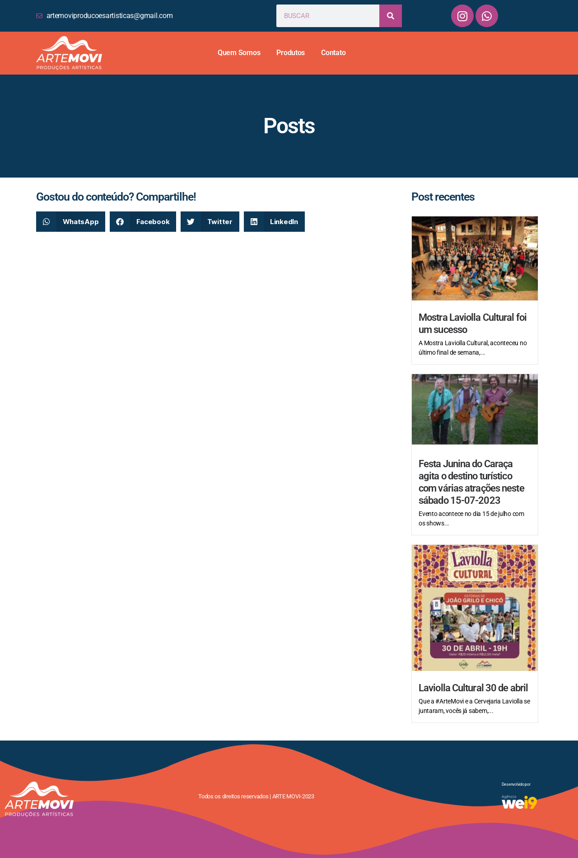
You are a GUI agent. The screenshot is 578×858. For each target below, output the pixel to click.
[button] (70, 221)
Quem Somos (239, 52)
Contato (333, 52)
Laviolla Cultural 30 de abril (473, 688)
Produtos (290, 52)
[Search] (390, 16)
